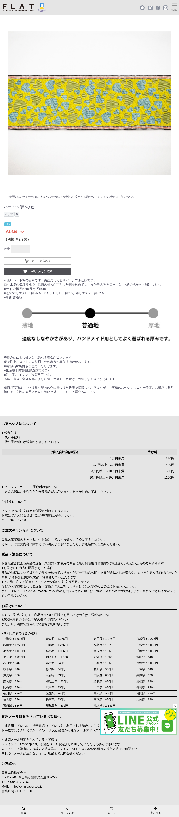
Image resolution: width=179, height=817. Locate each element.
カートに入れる (38, 261)
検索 (23, 810)
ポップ (9, 214)
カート (111, 810)
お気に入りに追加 (37, 271)
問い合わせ (67, 810)
